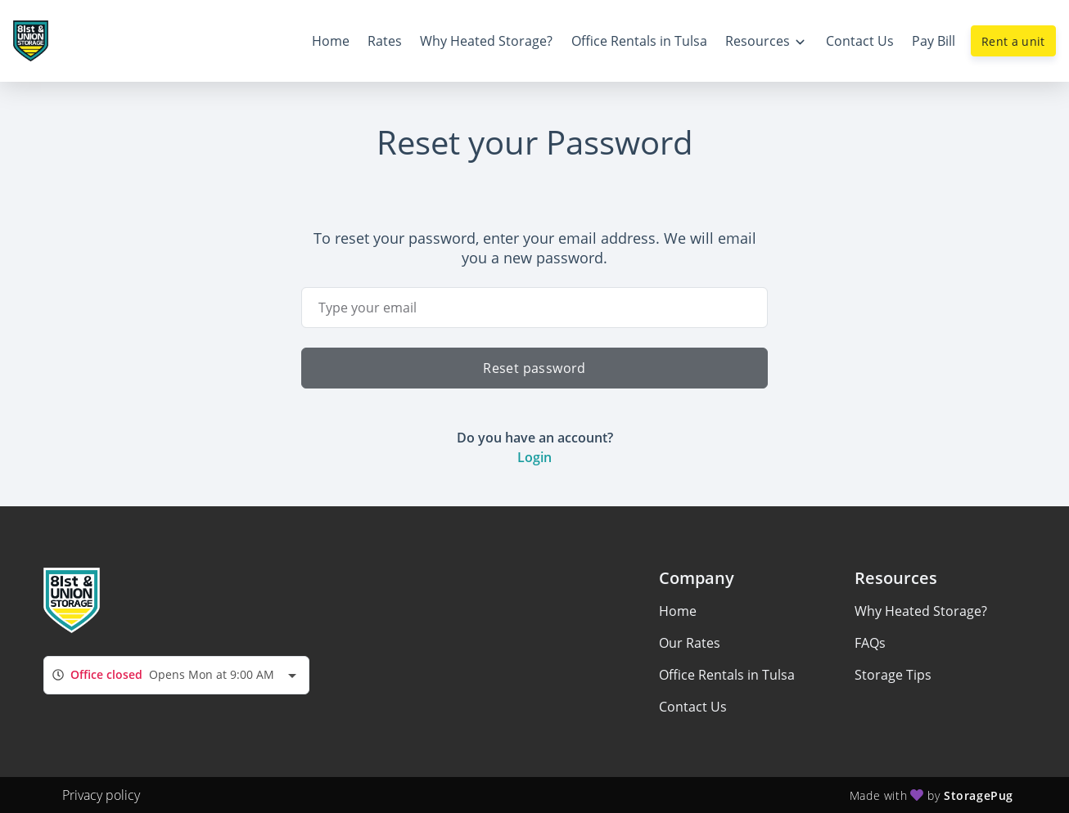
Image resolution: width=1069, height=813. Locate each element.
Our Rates (689, 643)
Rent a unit (1013, 41)
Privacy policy (101, 795)
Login (534, 457)
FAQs (870, 643)
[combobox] (176, 675)
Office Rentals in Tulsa (727, 675)
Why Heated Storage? (921, 611)
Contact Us (693, 707)
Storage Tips (893, 675)
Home (678, 611)
